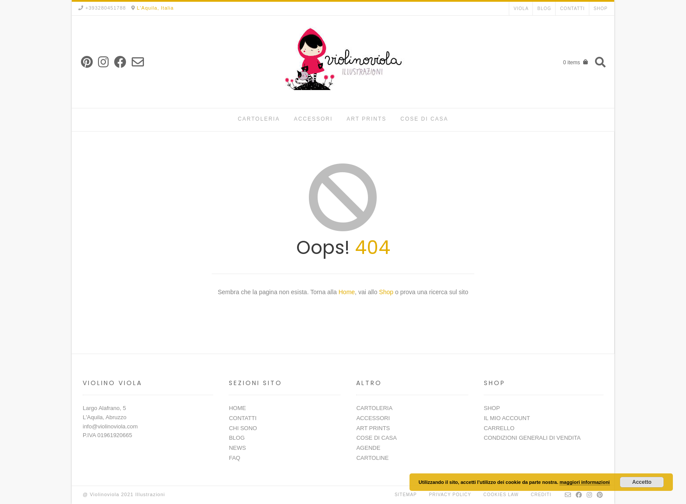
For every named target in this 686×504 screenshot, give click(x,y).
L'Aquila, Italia (155, 7)
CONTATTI (572, 8)
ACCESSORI (313, 119)
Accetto (641, 482)
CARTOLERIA (259, 119)
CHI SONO (243, 428)
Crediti (541, 494)
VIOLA (521, 8)
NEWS (237, 448)
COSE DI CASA (424, 119)
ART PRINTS (366, 119)
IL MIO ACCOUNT (507, 418)
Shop (387, 291)
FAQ (234, 458)
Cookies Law (501, 494)
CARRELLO (499, 428)
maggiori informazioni (585, 482)
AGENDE (368, 448)
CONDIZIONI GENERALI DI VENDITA (532, 437)
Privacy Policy (450, 494)
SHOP (601, 8)
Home (347, 291)
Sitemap (406, 494)
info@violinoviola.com (110, 426)
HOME (237, 408)
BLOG (544, 8)
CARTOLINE (372, 458)
